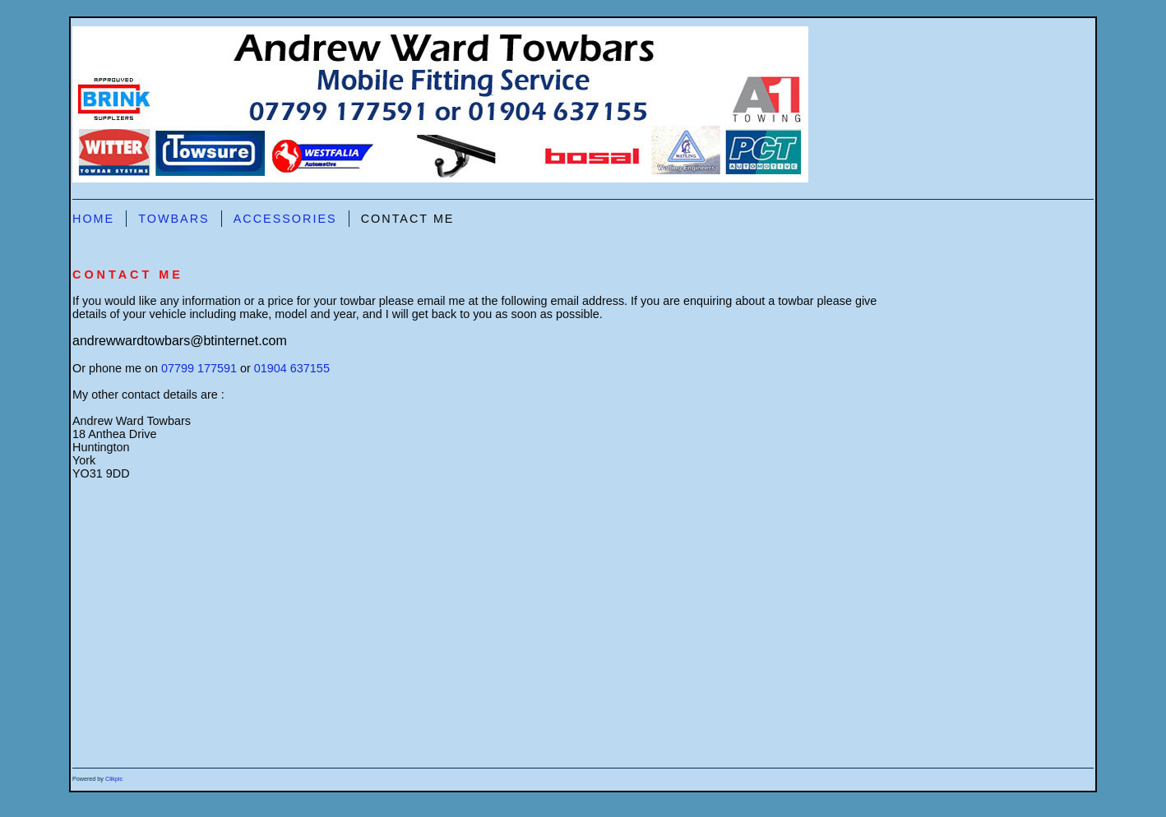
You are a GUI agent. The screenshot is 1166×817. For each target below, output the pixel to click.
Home (93, 218)
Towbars (174, 218)
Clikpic (114, 778)
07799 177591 (199, 368)
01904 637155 (292, 368)
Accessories (285, 218)
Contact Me (408, 218)
